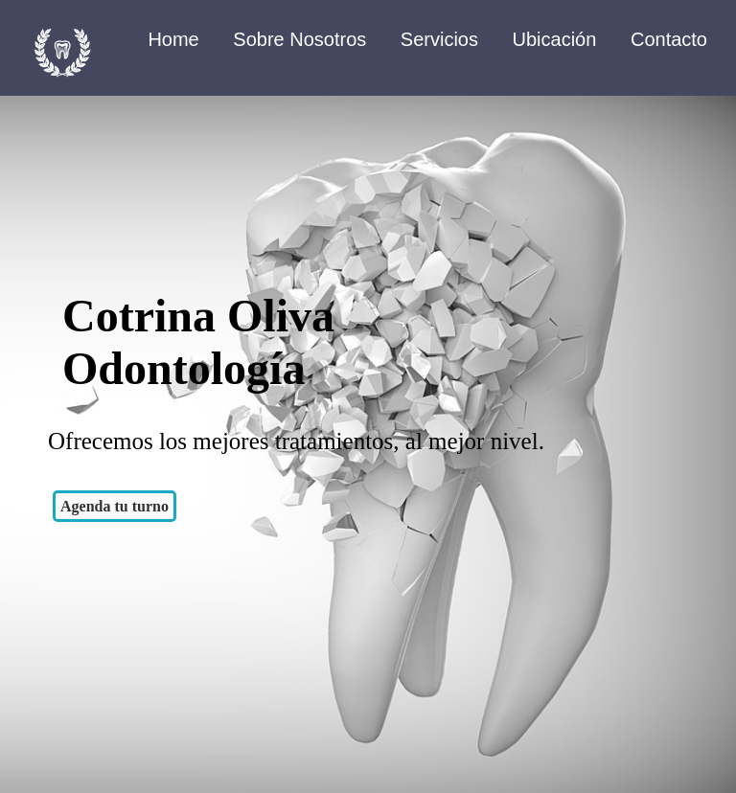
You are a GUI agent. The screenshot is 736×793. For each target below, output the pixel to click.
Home (173, 39)
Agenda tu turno (114, 506)
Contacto (669, 39)
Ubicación (555, 39)
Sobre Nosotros (299, 39)
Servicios (439, 39)
